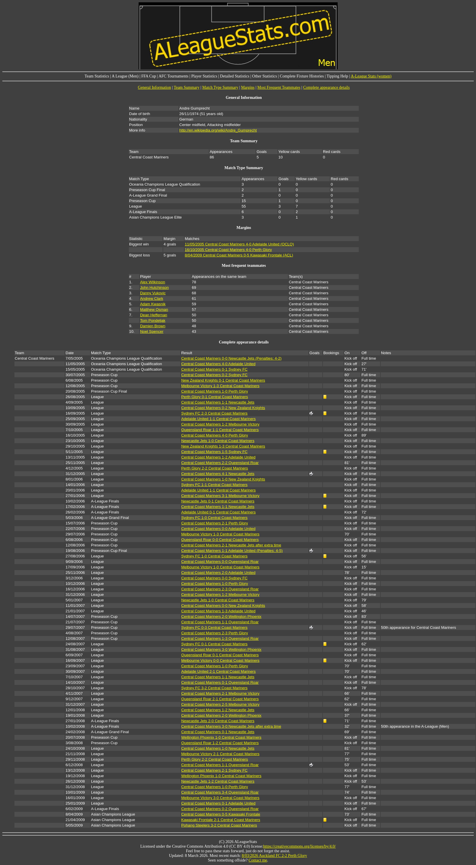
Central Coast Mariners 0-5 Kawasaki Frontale (220, 814)
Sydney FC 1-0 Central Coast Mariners (214, 517)
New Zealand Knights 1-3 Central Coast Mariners (223, 446)
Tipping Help (337, 76)
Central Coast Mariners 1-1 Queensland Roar (220, 622)
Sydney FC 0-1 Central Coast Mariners (214, 644)
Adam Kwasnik (153, 304)
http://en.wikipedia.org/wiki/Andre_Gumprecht (218, 130)
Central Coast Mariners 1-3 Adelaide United (218, 611)
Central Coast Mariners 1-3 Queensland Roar (220, 638)
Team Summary (187, 87)
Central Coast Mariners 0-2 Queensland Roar (220, 809)
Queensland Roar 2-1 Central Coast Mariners (220, 699)
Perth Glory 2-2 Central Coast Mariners (214, 468)
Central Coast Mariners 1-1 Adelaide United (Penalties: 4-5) (231, 550)
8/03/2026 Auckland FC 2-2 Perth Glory (274, 855)
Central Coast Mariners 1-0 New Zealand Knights (223, 479)
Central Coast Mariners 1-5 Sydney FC (214, 452)
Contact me (258, 860)
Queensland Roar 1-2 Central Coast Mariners (220, 743)
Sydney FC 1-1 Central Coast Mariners (214, 485)
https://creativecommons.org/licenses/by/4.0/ (299, 846)
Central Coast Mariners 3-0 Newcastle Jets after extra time (231, 726)
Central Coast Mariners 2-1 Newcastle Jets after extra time (231, 545)
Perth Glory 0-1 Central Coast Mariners (214, 397)
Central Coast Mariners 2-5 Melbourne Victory (220, 704)
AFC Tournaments (173, 76)
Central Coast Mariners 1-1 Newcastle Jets (217, 402)
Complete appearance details (326, 87)
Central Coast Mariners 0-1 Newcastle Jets (217, 732)
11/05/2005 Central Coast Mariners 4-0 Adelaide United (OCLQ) (239, 244)
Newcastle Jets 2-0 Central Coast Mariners (217, 721)
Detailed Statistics (234, 76)
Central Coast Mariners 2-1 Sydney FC (214, 770)
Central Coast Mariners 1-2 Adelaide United (218, 457)
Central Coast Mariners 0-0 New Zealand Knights (223, 605)
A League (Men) (125, 76)
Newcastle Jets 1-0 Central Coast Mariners (217, 441)
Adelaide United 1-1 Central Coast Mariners (218, 419)
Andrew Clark (151, 298)
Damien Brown (152, 326)
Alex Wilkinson (152, 282)
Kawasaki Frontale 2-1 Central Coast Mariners (220, 820)
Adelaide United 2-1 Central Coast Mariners (218, 671)
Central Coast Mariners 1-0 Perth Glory (214, 391)
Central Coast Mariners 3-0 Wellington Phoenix (221, 649)
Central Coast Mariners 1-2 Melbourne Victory (220, 424)
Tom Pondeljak (152, 320)
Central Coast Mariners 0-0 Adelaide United (218, 528)
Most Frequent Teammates (278, 87)
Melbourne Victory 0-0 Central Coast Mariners (220, 660)
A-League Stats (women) (371, 76)
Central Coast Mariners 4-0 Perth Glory (214, 435)
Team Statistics (97, 76)
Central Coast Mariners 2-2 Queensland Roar (220, 463)
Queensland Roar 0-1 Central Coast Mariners (220, 655)
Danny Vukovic (153, 293)
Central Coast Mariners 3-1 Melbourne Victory (220, 496)
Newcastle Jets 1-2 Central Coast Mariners (217, 781)
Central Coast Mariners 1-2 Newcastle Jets (217, 710)
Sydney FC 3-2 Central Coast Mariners (214, 688)
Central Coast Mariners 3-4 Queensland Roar (220, 792)
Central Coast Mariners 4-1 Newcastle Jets (217, 474)
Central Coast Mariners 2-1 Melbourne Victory (220, 693)
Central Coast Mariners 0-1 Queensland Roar (220, 682)
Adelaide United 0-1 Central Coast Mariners (218, 512)
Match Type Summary (220, 87)
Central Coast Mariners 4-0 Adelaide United (218, 364)
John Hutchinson (154, 287)
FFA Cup (148, 76)
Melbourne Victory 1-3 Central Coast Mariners (220, 386)
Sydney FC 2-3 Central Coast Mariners (214, 413)
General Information (154, 87)
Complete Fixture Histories (302, 76)
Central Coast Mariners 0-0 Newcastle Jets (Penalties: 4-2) (231, 358)
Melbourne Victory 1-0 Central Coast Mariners (220, 567)
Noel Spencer (151, 331)
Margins (247, 87)
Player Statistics (204, 76)
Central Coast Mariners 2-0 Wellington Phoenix (221, 616)
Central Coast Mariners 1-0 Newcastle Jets (217, 748)
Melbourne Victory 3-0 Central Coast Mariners (220, 798)
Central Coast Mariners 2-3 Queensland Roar (220, 589)
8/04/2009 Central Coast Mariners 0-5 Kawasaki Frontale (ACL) (239, 255)
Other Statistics (264, 76)
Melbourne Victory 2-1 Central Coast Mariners (220, 754)
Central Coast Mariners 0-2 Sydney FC (214, 375)
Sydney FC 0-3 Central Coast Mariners (214, 627)
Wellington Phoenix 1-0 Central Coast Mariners (221, 737)
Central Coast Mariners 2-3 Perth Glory (214, 633)
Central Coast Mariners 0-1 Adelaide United (218, 803)
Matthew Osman (154, 309)
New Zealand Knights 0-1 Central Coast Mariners (223, 380)
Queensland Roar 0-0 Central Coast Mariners (220, 539)
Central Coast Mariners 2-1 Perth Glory (214, 523)
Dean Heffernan (153, 315)
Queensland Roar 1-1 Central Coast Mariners (220, 430)
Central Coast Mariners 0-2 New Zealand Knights (223, 408)
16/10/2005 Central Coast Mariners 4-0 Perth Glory (228, 249)
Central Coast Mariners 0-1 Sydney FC (214, 369)
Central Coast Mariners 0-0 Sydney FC (214, 578)
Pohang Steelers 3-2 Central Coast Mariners (219, 825)
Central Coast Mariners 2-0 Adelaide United (218, 572)
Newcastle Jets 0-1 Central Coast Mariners (217, 501)
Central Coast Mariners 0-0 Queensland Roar (220, 561)
